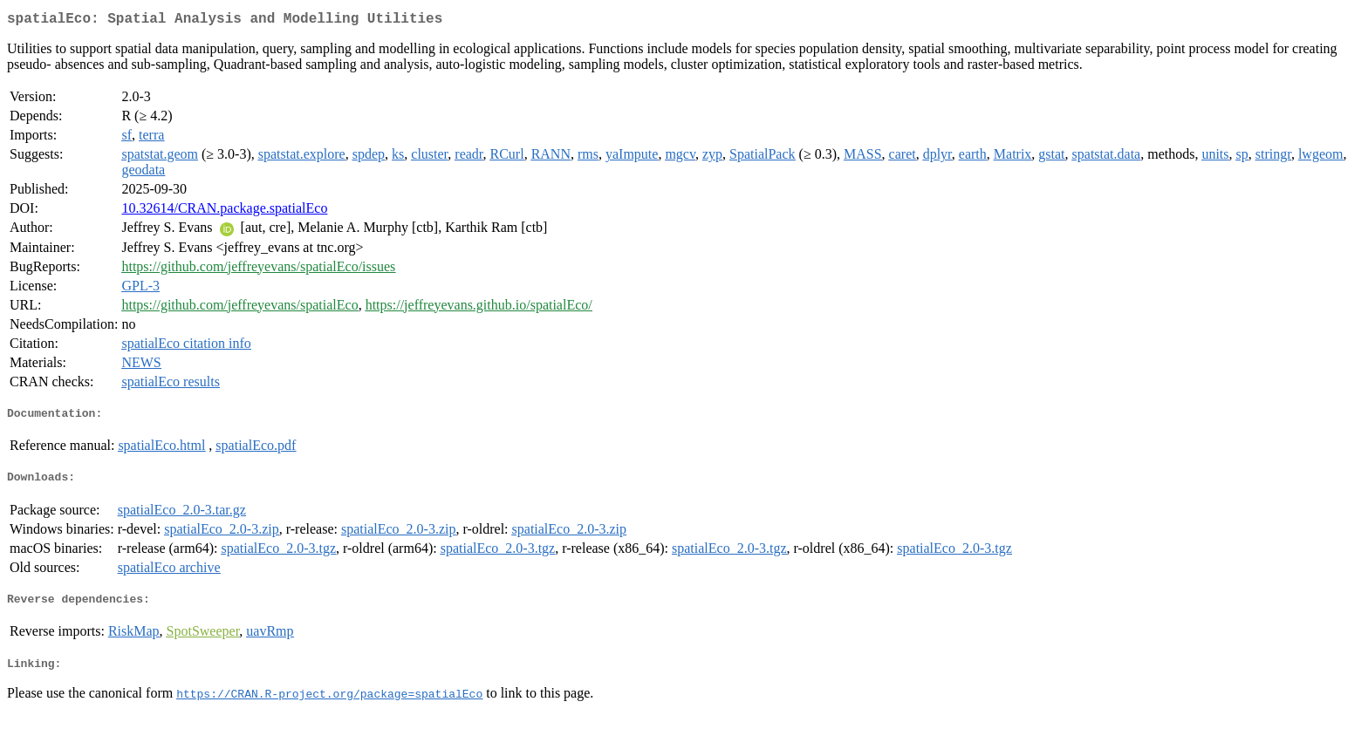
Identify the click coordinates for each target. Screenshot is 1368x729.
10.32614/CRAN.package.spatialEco (224, 211)
